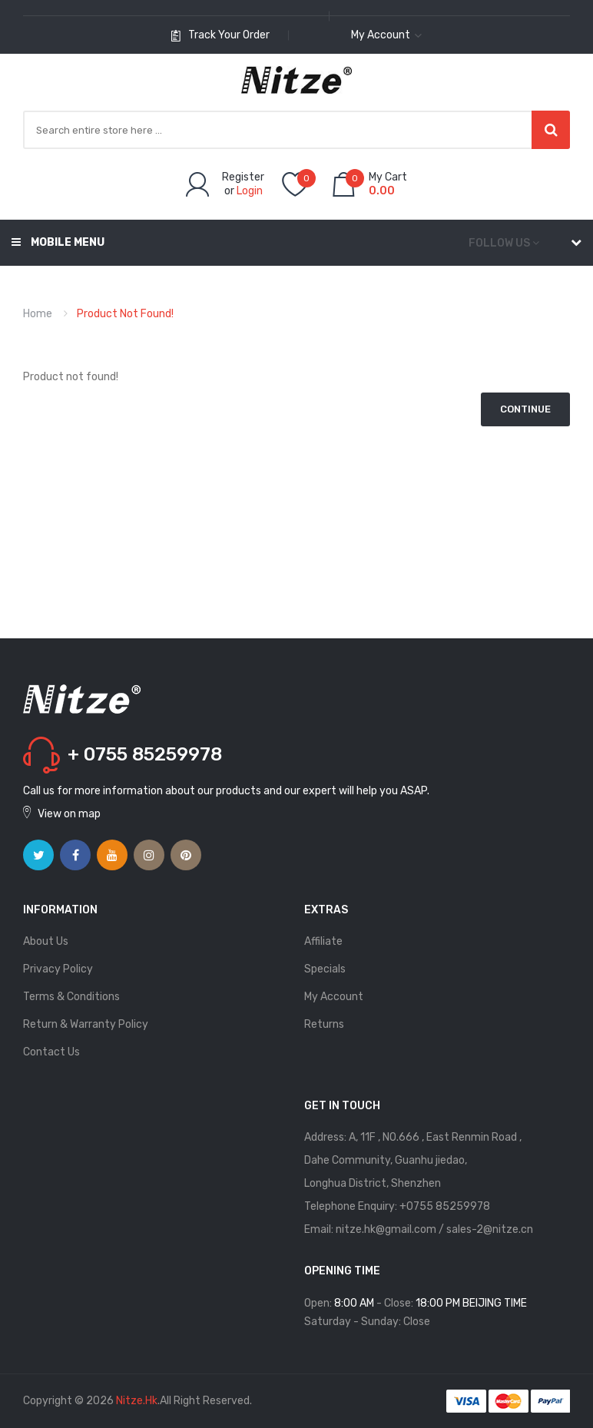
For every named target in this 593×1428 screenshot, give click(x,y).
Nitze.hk (136, 1400)
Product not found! (125, 313)
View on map (69, 813)
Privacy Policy (58, 969)
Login (250, 190)
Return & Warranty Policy (85, 1024)
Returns (324, 1024)
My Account (333, 996)
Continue (525, 409)
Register (243, 177)
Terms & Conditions (71, 996)
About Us (45, 941)
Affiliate (323, 941)
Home (37, 313)
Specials (325, 969)
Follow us (499, 243)
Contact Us (51, 1052)
